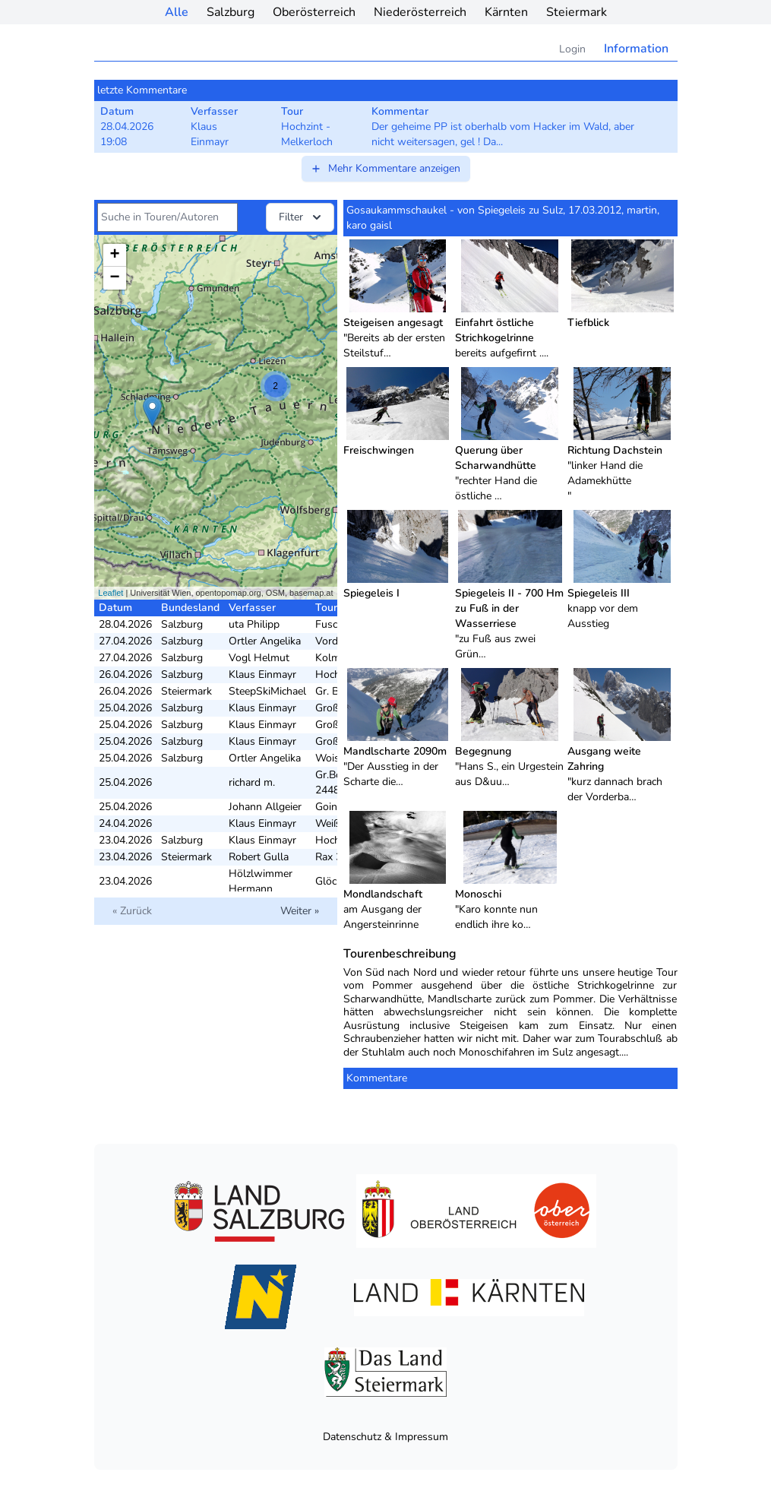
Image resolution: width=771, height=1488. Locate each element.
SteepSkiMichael (267, 691)
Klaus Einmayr (262, 674)
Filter (301, 217)
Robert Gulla (259, 857)
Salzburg (230, 12)
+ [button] (114, 255)
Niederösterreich (420, 12)
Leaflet (110, 592)
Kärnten (506, 12)
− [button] (114, 278)
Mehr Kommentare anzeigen (385, 168)
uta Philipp (254, 624)
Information (636, 48)
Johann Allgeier (265, 806)
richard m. (252, 782)
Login (572, 49)
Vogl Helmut (259, 658)
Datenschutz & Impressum (385, 1436)
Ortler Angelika (265, 641)
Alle (176, 12)
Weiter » (299, 911)
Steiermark (576, 12)
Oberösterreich (314, 12)
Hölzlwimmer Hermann (260, 881)
